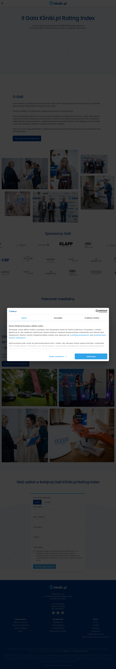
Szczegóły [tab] (58, 318)
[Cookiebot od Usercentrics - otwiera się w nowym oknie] (97, 311)
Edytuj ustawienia (57, 356)
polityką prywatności (80, 335)
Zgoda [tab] (24, 318)
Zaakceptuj (91, 356)
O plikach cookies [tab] (92, 318)
